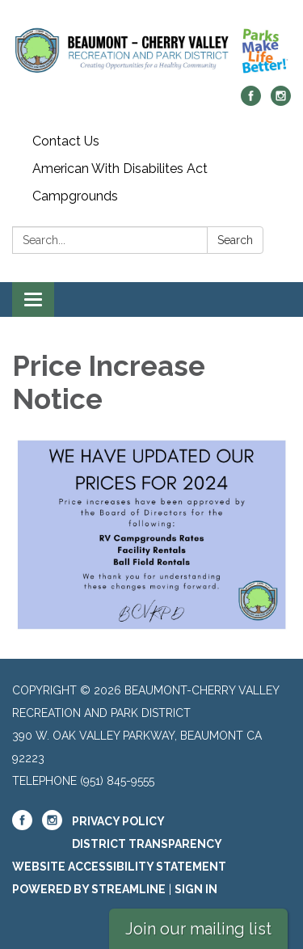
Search (235, 240)
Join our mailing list (198, 928)
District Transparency (147, 843)
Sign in (196, 889)
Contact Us (65, 141)
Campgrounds (75, 196)
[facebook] (251, 101)
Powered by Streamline (89, 889)
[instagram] (281, 101)
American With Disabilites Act (120, 168)
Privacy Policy (118, 821)
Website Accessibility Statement (119, 866)
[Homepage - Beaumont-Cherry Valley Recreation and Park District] (151, 51)
